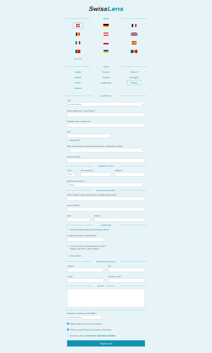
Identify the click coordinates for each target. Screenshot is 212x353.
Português (134, 77)
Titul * (69, 170)
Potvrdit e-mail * (115, 276)
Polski (78, 82)
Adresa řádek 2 (73, 205)
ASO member (75, 256)
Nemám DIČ (75, 140)
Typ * (69, 100)
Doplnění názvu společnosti (78, 121)
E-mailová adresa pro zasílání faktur (81, 235)
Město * (98, 216)
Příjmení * (119, 170)
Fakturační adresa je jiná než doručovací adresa (89, 229)
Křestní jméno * (87, 170)
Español (106, 77)
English (78, 72)
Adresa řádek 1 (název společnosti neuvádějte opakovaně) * (92, 195)
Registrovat (106, 343)
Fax (109, 266)
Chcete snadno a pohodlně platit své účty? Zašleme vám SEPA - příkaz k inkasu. (88, 247)
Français (106, 72)
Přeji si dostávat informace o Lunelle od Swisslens (91, 330)
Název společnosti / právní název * (81, 111)
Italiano (77, 77)
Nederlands (106, 82)
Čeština (134, 82)
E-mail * (70, 276)
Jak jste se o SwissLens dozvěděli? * (82, 313)
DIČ (68, 132)
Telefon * (71, 266)
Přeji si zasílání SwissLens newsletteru (86, 324)
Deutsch (134, 72)
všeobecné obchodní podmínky (101, 336)
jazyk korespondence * (76, 181)
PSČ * (69, 216)
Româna (78, 88)
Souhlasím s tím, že (93, 336)
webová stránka (73, 157)
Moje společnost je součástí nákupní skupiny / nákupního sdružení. (95, 146)
